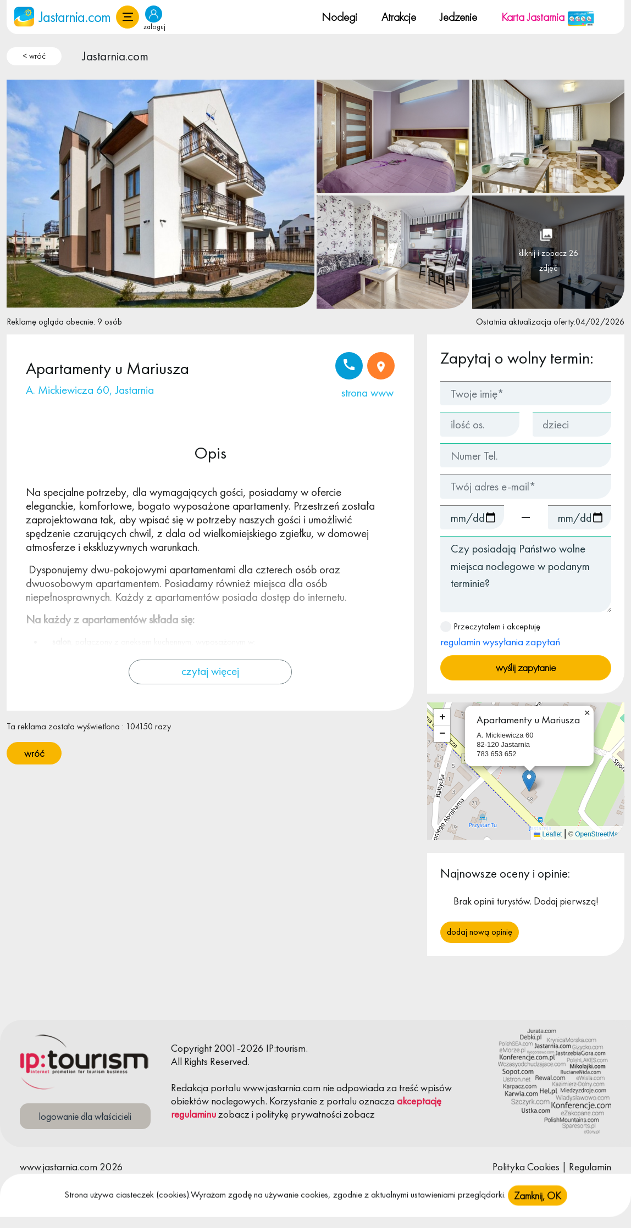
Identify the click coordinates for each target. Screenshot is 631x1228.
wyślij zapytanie (526, 667)
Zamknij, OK (537, 1211)
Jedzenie (458, 16)
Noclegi (339, 16)
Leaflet (548, 834)
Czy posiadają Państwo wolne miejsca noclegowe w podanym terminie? (525, 574)
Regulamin (590, 1167)
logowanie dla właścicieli (85, 1116)
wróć (34, 753)
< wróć (34, 56)
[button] (127, 17)
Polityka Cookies (526, 1167)
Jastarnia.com (115, 56)
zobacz (234, 1114)
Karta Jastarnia (548, 16)
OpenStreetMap (598, 834)
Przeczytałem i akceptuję (500, 635)
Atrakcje (398, 16)
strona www (367, 392)
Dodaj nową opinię (479, 931)
